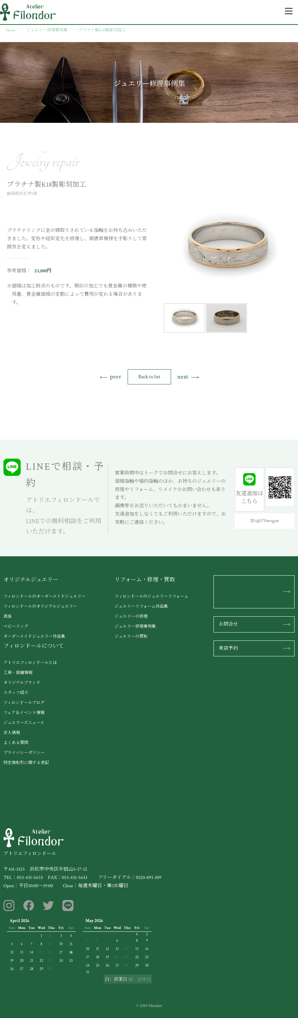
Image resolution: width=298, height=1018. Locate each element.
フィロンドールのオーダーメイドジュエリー (44, 596)
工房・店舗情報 (17, 672)
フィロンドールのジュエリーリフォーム (151, 596)
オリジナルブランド (21, 682)
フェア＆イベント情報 (23, 712)
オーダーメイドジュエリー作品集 (34, 636)
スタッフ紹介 (15, 692)
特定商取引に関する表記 (26, 762)
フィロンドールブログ (23, 702)
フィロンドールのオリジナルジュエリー (40, 606)
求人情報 (11, 732)
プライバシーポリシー (24, 752)
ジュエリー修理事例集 (135, 626)
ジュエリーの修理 (131, 616)
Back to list (149, 376)
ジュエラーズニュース (23, 722)
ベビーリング (15, 626)
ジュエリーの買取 (131, 636)
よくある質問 (15, 742)
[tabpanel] (227, 246)
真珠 (7, 616)
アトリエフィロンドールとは (30, 662)
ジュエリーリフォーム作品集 (141, 606)
